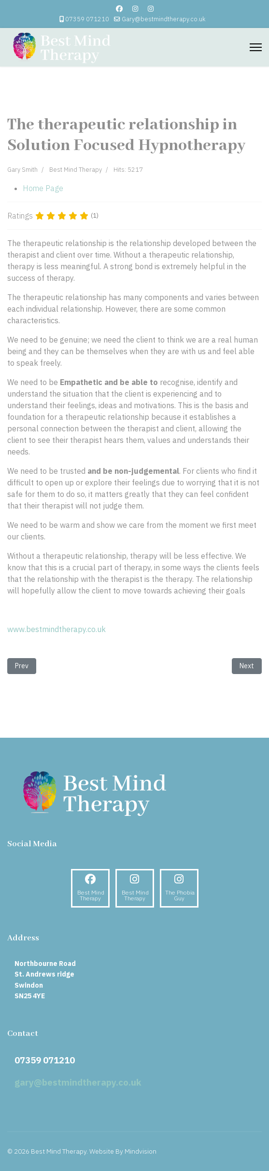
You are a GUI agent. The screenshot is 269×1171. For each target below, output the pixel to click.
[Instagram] (135, 8)
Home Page (43, 188)
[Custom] (151, 8)
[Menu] (256, 47)
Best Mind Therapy (75, 169)
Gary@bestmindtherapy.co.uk (163, 19)
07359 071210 (87, 19)
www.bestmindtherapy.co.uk (56, 629)
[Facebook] (119, 8)
